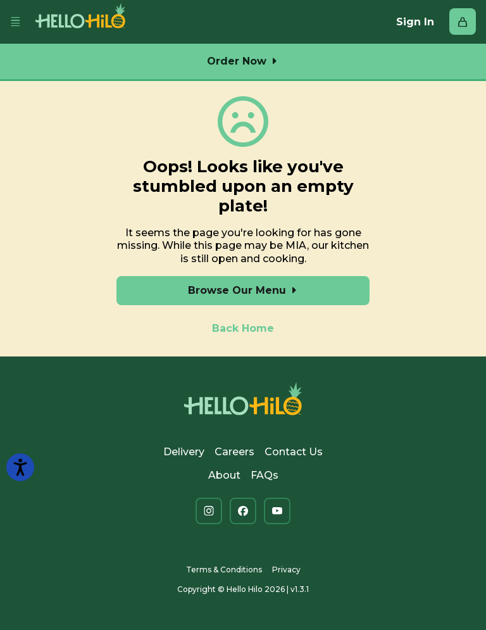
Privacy (286, 569)
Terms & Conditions (224, 569)
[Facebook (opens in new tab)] (243, 511)
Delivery (183, 452)
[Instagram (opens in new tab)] (209, 511)
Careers (234, 452)
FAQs (264, 475)
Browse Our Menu (243, 290)
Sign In (415, 22)
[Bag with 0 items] (462, 21)
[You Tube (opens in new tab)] (277, 511)
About (224, 475)
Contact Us (294, 452)
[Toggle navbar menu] (15, 21)
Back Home (243, 328)
